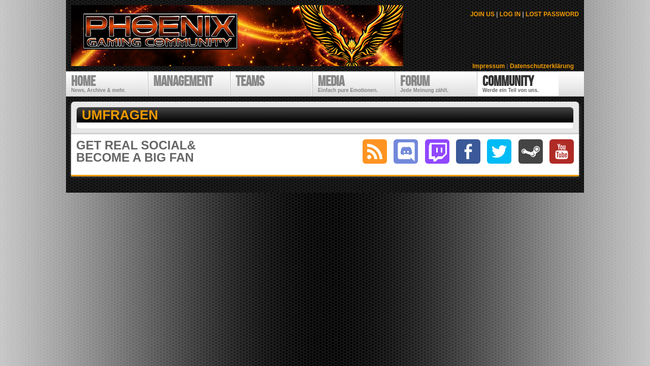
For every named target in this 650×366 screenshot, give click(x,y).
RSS (375, 151)
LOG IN (510, 14)
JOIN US (482, 14)
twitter (499, 151)
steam (530, 151)
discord (406, 151)
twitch (437, 151)
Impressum (488, 66)
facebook (468, 151)
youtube (561, 151)
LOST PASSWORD (552, 14)
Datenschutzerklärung (542, 66)
